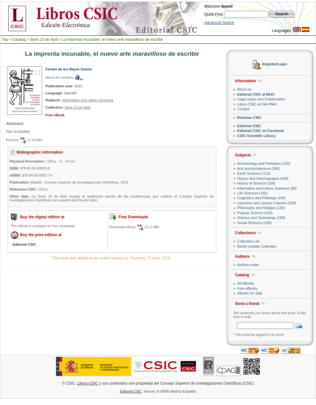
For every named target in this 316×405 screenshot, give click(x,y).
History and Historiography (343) (263, 178)
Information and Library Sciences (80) (267, 188)
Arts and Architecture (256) (258, 168)
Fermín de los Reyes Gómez (69, 69)
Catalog (18, 39)
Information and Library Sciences (87, 100)
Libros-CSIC (87, 383)
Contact (243, 109)
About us (244, 89)
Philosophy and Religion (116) (261, 208)
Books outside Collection (256, 246)
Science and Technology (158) (261, 218)
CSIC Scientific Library (256, 136)
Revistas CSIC (249, 117)
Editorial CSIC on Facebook (260, 131)
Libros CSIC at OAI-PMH (257, 104)
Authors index (248, 265)
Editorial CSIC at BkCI (255, 94)
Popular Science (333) (255, 213)
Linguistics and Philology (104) (261, 198)
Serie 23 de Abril (44, 39)
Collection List (248, 241)
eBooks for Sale (249, 293)
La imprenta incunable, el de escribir (112, 39)
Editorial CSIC (249, 126)
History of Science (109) (256, 183)
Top (5, 39)
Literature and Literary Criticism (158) (266, 203)
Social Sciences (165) (254, 223)
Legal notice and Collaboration (261, 99)
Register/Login (274, 64)
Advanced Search (219, 22)
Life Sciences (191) (252, 193)
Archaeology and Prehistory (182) (264, 163)
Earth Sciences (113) (253, 173)
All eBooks (245, 283)
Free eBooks (247, 288)
